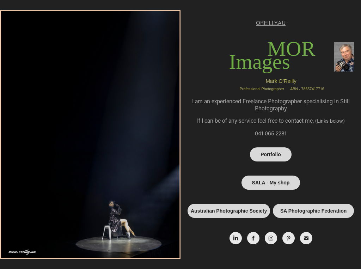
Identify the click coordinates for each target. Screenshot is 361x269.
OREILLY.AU (271, 22)
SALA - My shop (271, 182)
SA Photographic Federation (313, 211)
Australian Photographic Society (229, 211)
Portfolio (271, 154)
